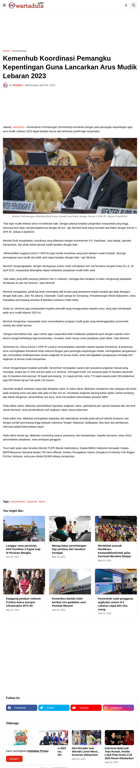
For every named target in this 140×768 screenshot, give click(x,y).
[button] (4, 5)
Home (6, 51)
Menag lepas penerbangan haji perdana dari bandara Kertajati (69, 549)
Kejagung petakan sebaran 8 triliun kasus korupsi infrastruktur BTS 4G (23, 602)
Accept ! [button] (14, 758)
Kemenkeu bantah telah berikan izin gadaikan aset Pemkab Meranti (69, 602)
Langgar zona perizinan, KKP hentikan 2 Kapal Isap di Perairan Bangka (23, 549)
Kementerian (19, 51)
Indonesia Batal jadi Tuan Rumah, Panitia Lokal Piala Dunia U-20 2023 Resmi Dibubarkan (119, 753)
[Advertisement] (70, 30)
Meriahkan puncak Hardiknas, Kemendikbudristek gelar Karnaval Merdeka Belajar (114, 551)
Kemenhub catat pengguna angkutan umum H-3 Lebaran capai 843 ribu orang (115, 604)
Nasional (32, 501)
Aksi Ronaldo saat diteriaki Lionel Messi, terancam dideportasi (85, 751)
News (42, 501)
